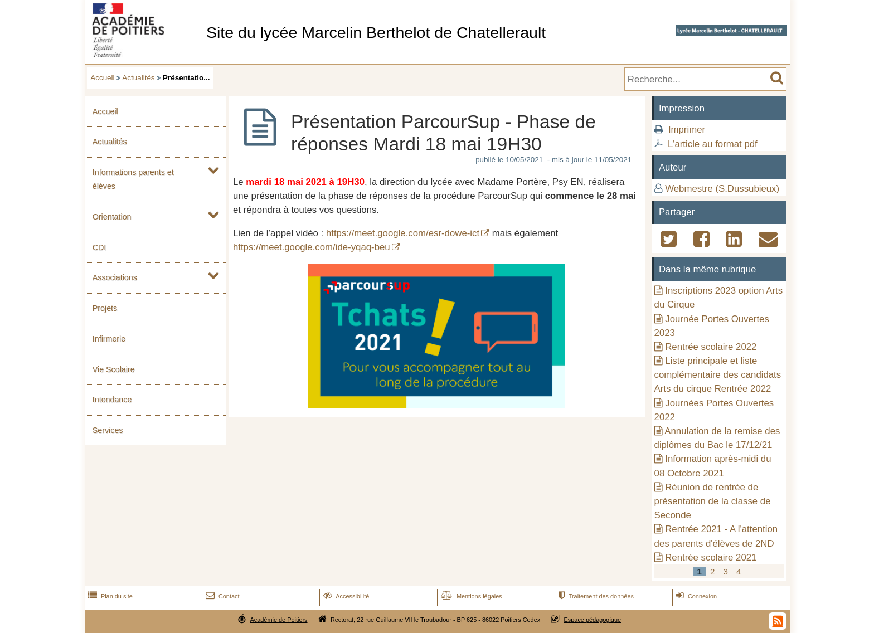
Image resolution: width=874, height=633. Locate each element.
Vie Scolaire (114, 369)
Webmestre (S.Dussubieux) (722, 188)
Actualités (138, 78)
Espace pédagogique (592, 619)
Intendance (112, 399)
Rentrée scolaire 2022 (710, 347)
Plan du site (109, 596)
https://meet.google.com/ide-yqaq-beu (311, 247)
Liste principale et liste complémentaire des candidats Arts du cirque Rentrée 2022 (717, 375)
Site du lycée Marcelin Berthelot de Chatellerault (376, 32)
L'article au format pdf (713, 144)
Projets (105, 308)
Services (108, 430)
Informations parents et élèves (133, 179)
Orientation (112, 216)
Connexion (695, 596)
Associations (115, 277)
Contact (221, 596)
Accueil (102, 78)
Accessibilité (345, 596)
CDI (99, 247)
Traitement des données (595, 596)
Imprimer (686, 129)
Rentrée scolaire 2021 (710, 557)
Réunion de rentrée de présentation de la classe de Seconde (712, 501)
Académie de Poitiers (278, 619)
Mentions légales (470, 596)
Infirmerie (109, 338)
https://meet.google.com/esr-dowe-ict (402, 233)
